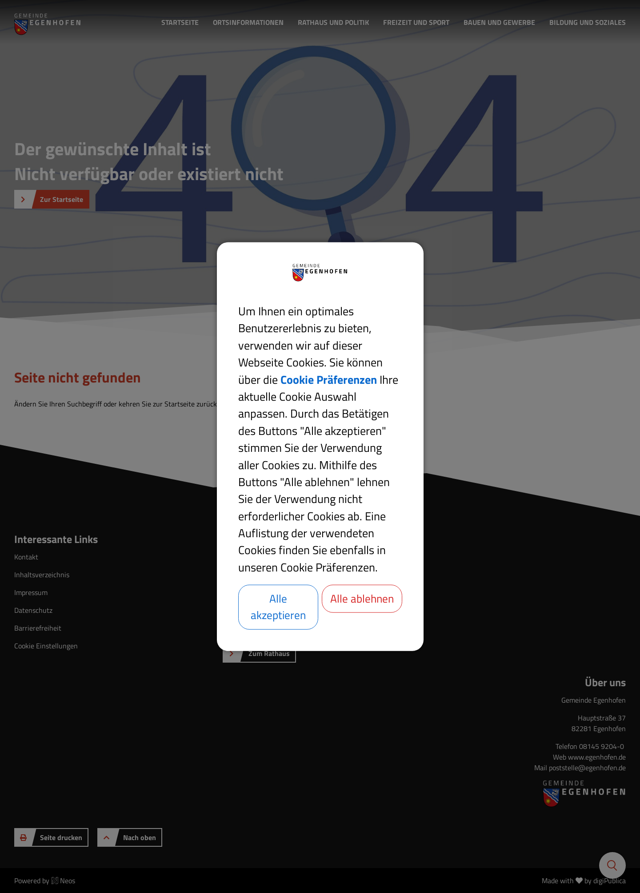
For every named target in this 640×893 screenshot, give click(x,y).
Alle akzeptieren (278, 607)
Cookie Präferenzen (328, 378)
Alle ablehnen (362, 607)
